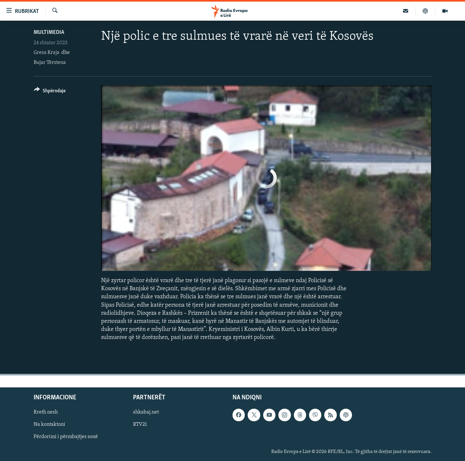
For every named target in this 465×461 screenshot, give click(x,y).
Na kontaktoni (49, 424)
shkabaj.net (146, 412)
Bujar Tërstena (50, 62)
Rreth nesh (46, 412)
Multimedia (49, 32)
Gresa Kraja (46, 52)
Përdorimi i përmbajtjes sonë (66, 436)
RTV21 (140, 424)
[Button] (50, 91)
